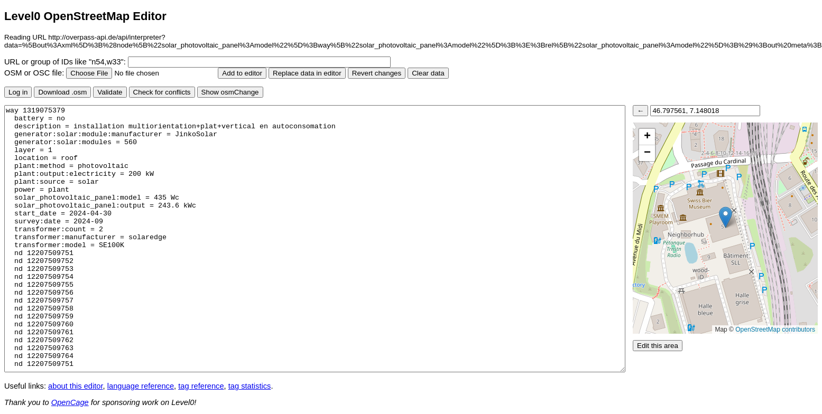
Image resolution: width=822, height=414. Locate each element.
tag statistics (249, 386)
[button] (725, 217)
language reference (140, 386)
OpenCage (70, 402)
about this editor (75, 386)
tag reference (201, 386)
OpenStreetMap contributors (775, 329)
